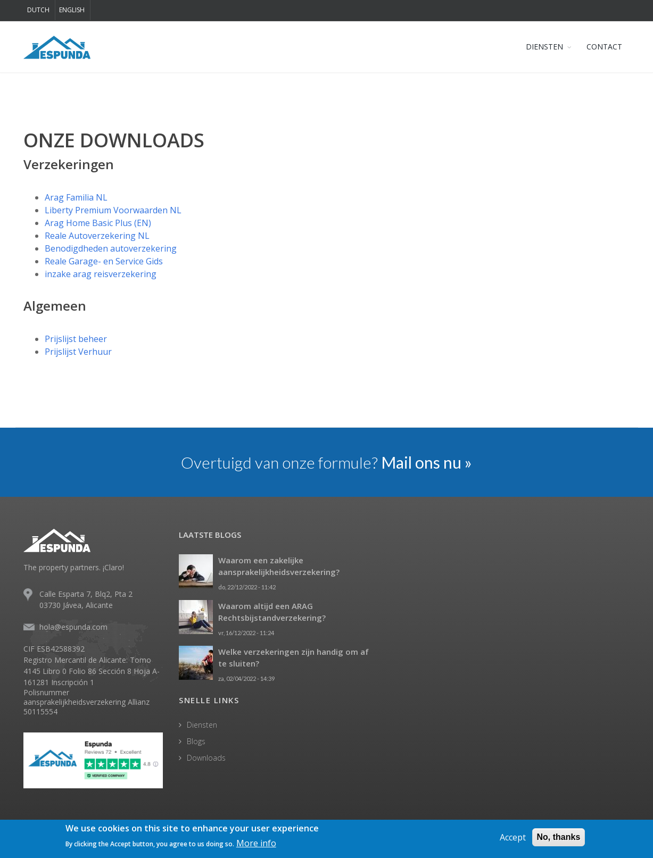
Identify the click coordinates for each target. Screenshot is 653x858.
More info (256, 843)
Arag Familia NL (76, 197)
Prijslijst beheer (76, 339)
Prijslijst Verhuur (78, 351)
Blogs (196, 741)
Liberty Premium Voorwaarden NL (113, 210)
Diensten (202, 725)
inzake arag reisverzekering (100, 274)
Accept (513, 838)
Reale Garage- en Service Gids (104, 261)
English (72, 9)
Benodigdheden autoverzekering (111, 248)
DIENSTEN (544, 46)
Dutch (38, 9)
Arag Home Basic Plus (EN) (98, 223)
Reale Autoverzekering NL (97, 235)
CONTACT (604, 46)
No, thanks (559, 837)
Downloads (206, 758)
